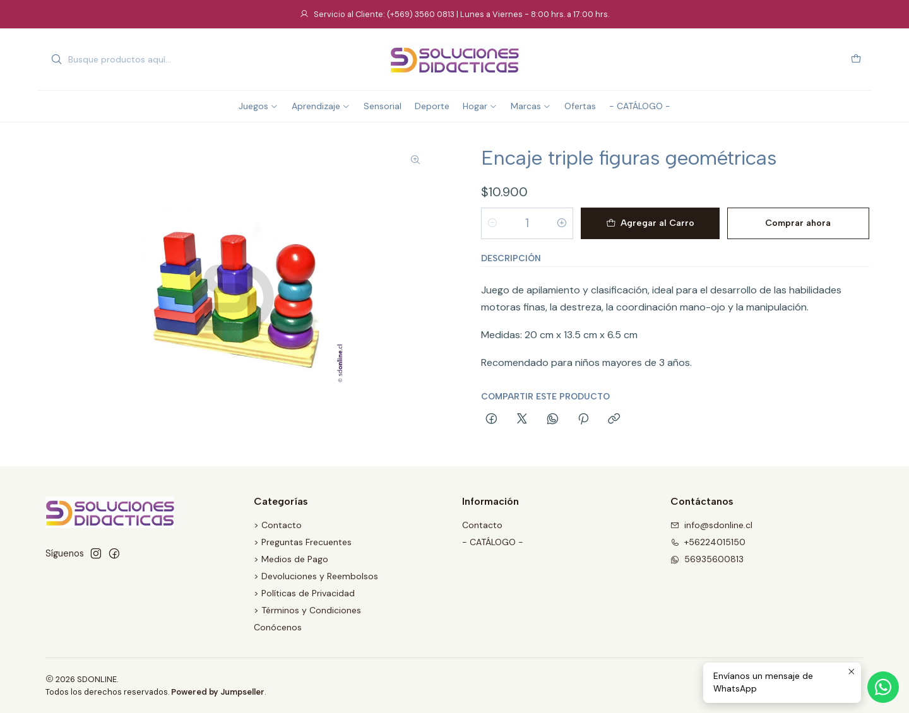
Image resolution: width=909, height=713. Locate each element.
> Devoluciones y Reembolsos (316, 576)
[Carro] (856, 59)
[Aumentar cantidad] (562, 223)
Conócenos (278, 627)
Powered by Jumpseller (217, 691)
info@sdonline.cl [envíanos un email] (711, 525)
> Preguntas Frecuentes (303, 542)
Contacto (482, 525)
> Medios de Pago (291, 559)
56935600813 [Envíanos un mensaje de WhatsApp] (707, 559)
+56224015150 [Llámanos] (708, 542)
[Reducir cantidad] (492, 223)
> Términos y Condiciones (307, 610)
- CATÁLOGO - (492, 542)
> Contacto (278, 525)
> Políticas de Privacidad (304, 593)
